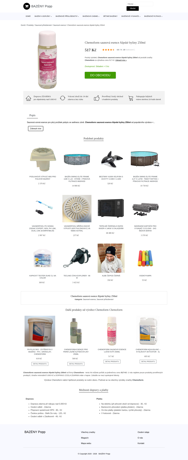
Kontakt (141, 443)
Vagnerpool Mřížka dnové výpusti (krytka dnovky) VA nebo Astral (77, 228)
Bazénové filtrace (152, 16)
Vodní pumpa (145, 276)
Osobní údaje (143, 432)
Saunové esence (59, 25)
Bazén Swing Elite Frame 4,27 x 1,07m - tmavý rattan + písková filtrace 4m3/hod (145, 179)
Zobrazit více (35, 129)
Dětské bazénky (110, 16)
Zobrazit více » (121, 60)
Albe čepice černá (111, 276)
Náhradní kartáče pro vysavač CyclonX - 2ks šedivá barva (145, 228)
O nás (140, 438)
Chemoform (89, 60)
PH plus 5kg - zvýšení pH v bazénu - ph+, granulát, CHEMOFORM (39, 351)
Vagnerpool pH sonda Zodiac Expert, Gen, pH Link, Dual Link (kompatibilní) (42, 228)
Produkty (30, 25)
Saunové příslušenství (43, 25)
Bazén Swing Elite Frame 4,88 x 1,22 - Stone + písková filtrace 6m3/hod (77, 179)
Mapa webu (86, 443)
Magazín (85, 438)
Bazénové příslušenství (66, 16)
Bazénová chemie (90, 16)
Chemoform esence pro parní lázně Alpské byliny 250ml (76, 351)
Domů (28, 16)
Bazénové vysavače (130, 16)
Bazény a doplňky (42, 16)
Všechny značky (88, 432)
